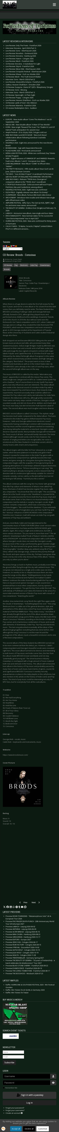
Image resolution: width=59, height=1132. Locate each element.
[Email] (13, 1057)
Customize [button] (42, 1128)
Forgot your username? (15, 1110)
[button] (4, 907)
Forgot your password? (15, 1108)
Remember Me (11, 1088)
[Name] (13, 1052)
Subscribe (9, 1062)
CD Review (8, 265)
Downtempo (45, 265)
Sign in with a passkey (29, 1095)
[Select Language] (12, 248)
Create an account (14, 1113)
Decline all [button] (29, 1128)
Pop (16, 265)
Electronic (24, 265)
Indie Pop (34, 265)
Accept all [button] (16, 1128)
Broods (6, 269)
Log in (29, 1102)
